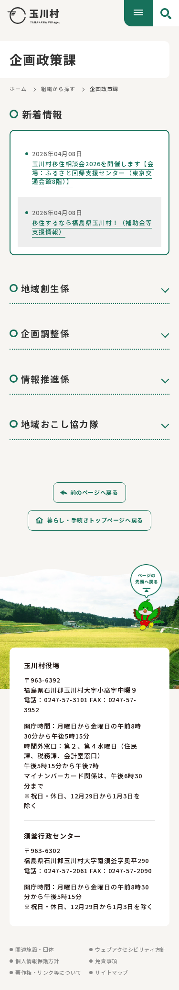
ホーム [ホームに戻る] (18, 88)
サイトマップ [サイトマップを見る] (111, 975)
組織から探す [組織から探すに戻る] (58, 88)
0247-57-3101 (66, 702)
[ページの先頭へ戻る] (147, 603)
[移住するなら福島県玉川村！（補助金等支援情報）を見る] (89, 222)
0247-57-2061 (66, 872)
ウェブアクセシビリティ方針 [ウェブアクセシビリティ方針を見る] (130, 952)
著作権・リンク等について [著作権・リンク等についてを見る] (48, 975)
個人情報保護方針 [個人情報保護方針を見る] (37, 963)
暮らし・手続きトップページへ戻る (95, 522)
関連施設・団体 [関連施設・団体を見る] (34, 952)
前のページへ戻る (94, 494)
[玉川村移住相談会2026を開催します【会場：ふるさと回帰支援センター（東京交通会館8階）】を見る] (89, 167)
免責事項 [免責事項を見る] (106, 963)
